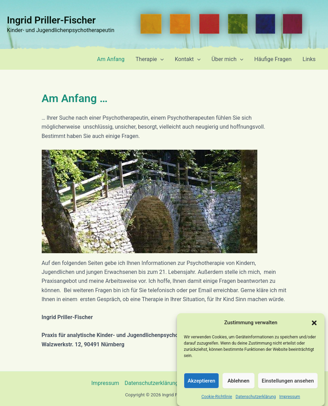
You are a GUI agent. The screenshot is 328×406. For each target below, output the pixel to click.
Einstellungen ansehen (288, 385)
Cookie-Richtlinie (216, 401)
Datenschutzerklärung (256, 401)
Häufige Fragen (272, 59)
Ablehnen (238, 385)
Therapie (150, 59)
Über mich (227, 59)
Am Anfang (111, 59)
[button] (314, 327)
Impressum (289, 401)
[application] (160, 59)
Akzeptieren (201, 385)
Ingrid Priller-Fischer (51, 20)
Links (309, 59)
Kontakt (188, 59)
